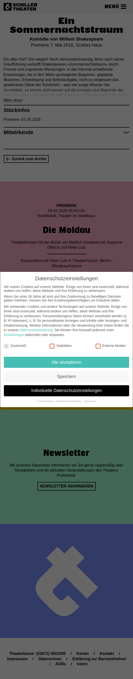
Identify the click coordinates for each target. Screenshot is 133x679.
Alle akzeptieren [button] (67, 358)
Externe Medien (111, 342)
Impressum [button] (90, 397)
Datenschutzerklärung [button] (68, 397)
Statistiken (61, 342)
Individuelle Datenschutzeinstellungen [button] (66, 386)
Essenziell (15, 342)
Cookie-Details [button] (45, 397)
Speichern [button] (66, 372)
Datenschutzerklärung (36, 326)
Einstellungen (14, 331)
